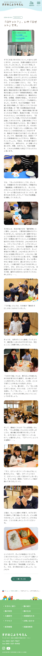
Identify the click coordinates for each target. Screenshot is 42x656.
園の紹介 (27, 606)
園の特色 (8, 611)
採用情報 (8, 627)
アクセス (8, 621)
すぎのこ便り (10, 606)
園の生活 (27, 611)
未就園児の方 (29, 616)
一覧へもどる (21, 579)
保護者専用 (31, 5)
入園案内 (8, 616)
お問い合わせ (29, 621)
